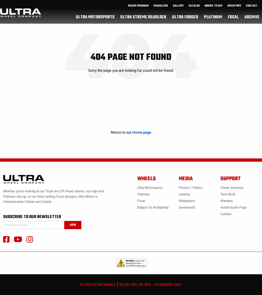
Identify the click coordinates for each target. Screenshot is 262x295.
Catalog (184, 194)
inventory (234, 10)
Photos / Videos (191, 188)
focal (233, 21)
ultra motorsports (95, 21)
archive (252, 21)
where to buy (214, 10)
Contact (251, 10)
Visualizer (160, 10)
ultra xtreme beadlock (143, 21)
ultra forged (185, 21)
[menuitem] (138, 10)
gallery (178, 10)
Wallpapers (187, 201)
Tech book (227, 194)
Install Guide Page (233, 207)
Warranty (226, 201)
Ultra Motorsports (150, 188)
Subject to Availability (153, 207)
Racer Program (138, 10)
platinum (213, 21)
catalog (194, 10)
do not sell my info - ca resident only (151, 285)
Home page (141, 132)
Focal (141, 201)
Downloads (187, 207)
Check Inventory (231, 188)
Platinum (143, 194)
